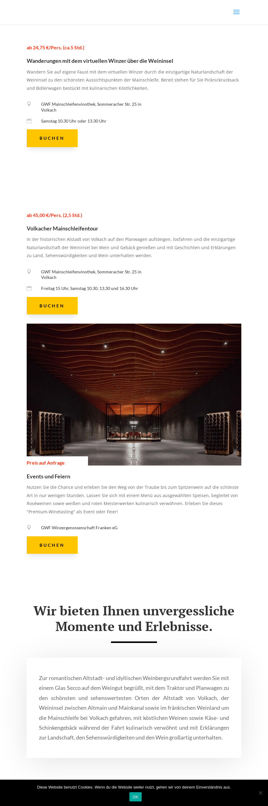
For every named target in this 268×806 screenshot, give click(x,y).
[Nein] (260, 793)
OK (135, 797)
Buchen (52, 138)
